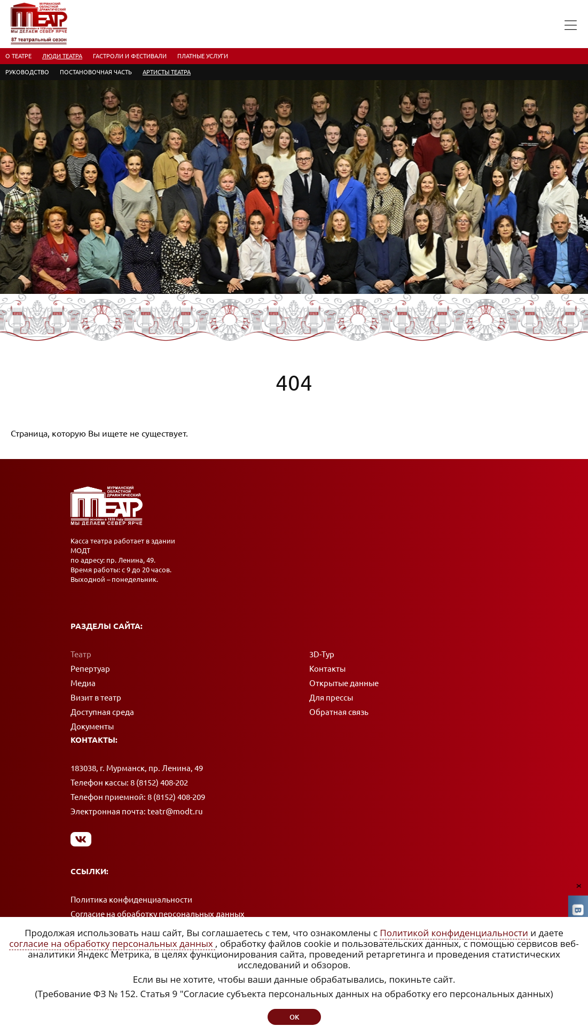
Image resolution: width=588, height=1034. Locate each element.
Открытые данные (344, 683)
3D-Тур (321, 654)
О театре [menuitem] (18, 56)
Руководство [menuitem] (27, 72)
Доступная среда (102, 712)
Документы (92, 726)
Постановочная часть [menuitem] (96, 72)
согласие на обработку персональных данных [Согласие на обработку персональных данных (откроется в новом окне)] (112, 943)
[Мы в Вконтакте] (80, 838)
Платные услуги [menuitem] (202, 56)
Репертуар (90, 668)
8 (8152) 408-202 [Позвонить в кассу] (159, 782)
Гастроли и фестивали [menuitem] (130, 56)
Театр (80, 654)
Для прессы (331, 697)
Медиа (83, 683)
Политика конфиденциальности (131, 899)
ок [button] (294, 1017)
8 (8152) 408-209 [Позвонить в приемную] (176, 797)
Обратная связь (339, 712)
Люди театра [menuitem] (62, 56)
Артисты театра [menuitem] (167, 72)
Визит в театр (95, 697)
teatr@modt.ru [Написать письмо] (175, 811)
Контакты (327, 668)
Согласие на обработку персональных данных (157, 914)
